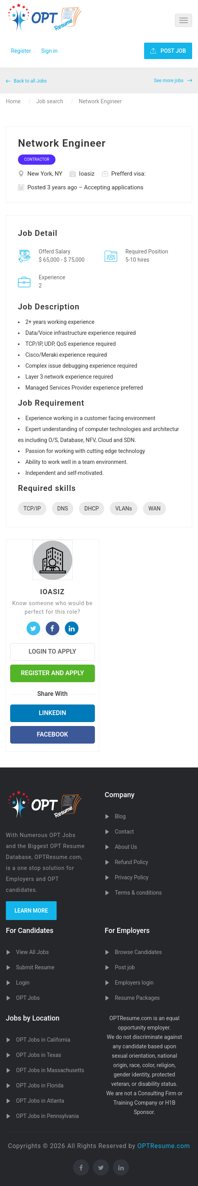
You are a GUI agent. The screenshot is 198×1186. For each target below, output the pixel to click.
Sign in (49, 51)
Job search (49, 101)
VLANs (123, 508)
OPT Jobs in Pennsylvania (47, 1116)
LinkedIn (52, 713)
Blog (120, 816)
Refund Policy (131, 862)
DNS (62, 508)
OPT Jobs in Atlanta (40, 1101)
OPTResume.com (163, 1146)
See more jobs (173, 80)
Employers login (134, 982)
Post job (125, 967)
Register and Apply (52, 673)
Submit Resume (35, 967)
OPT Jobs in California (43, 1040)
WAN (154, 508)
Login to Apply (52, 651)
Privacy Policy (131, 877)
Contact (124, 831)
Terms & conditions (138, 893)
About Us (126, 847)
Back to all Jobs (26, 81)
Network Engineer (100, 101)
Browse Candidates (138, 952)
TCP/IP (32, 508)
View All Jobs (32, 952)
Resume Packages (137, 998)
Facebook (52, 734)
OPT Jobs (28, 998)
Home (13, 101)
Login (23, 982)
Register (21, 51)
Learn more (31, 910)
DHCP (91, 508)
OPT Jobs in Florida (40, 1085)
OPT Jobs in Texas (38, 1055)
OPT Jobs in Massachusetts (50, 1070)
